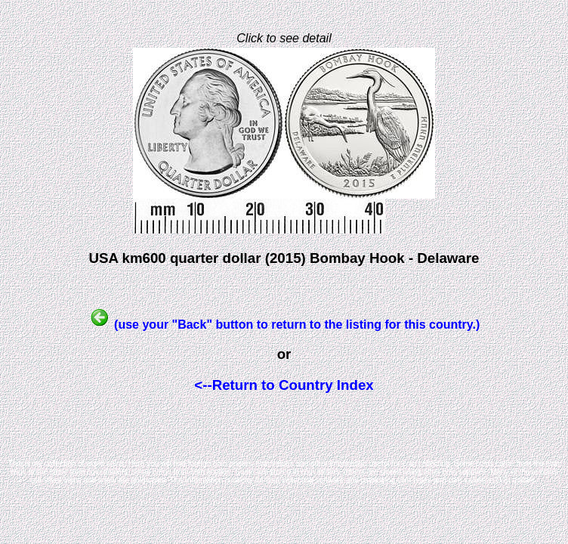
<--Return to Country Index (283, 385)
